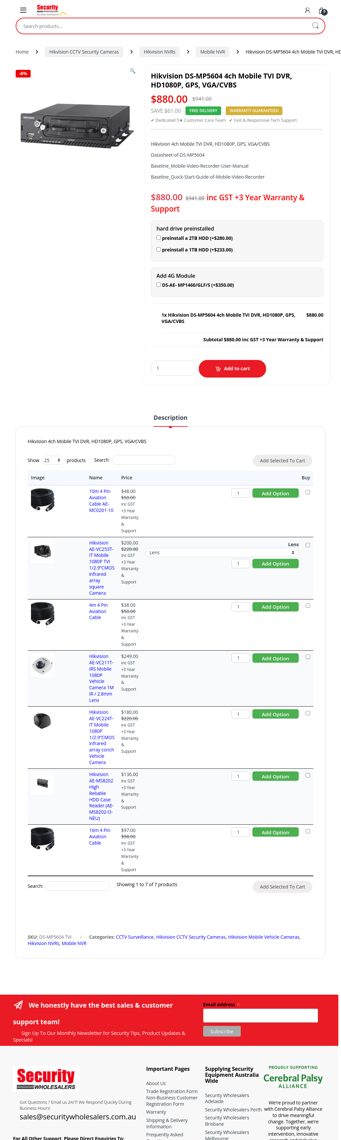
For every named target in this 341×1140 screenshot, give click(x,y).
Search (315, 26)
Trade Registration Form (171, 972)
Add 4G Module (176, 275)
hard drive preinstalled (185, 228)
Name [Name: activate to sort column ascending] (67, 477)
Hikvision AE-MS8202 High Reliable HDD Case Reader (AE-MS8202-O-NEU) (82, 700)
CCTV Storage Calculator (171, 1052)
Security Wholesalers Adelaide (227, 979)
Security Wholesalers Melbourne (227, 1016)
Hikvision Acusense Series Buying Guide (232, 1082)
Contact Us (157, 1068)
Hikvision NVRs (159, 52)
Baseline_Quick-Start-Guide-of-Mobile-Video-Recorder (208, 177)
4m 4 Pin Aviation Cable (79, 576)
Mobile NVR (212, 52)
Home (22, 52)
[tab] (170, 420)
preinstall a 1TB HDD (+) (195, 249)
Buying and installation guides (170, 1041)
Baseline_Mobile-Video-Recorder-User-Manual (199, 166)
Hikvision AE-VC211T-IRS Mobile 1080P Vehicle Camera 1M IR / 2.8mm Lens (81, 624)
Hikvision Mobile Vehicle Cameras (263, 818)
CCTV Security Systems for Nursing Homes (232, 1067)
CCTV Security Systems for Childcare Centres (232, 1045)
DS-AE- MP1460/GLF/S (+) (195, 285)
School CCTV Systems (227, 1056)
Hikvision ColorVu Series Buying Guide (230, 1096)
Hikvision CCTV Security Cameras (84, 52)
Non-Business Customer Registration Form (171, 981)
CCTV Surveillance (135, 818)
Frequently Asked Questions (164, 1018)
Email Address (221, 885)
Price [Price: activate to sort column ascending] (116, 477)
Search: (135, 460)
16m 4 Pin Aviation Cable (81, 727)
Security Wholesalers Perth (233, 990)
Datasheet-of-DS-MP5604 (177, 155)
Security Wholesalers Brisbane (227, 1001)
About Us (156, 964)
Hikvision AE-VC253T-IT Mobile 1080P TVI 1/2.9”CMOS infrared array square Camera (79, 545)
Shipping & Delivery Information (166, 1004)
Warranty (156, 993)
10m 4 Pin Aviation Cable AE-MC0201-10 (81, 497)
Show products (57, 460)
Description (170, 417)
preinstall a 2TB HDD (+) (195, 238)
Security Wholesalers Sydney (227, 1030)
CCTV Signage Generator (172, 1061)
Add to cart (237, 368)
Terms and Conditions (169, 1030)
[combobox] (161, 26)
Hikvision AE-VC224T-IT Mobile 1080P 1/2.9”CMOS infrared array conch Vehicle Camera (82, 661)
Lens (293, 532)
